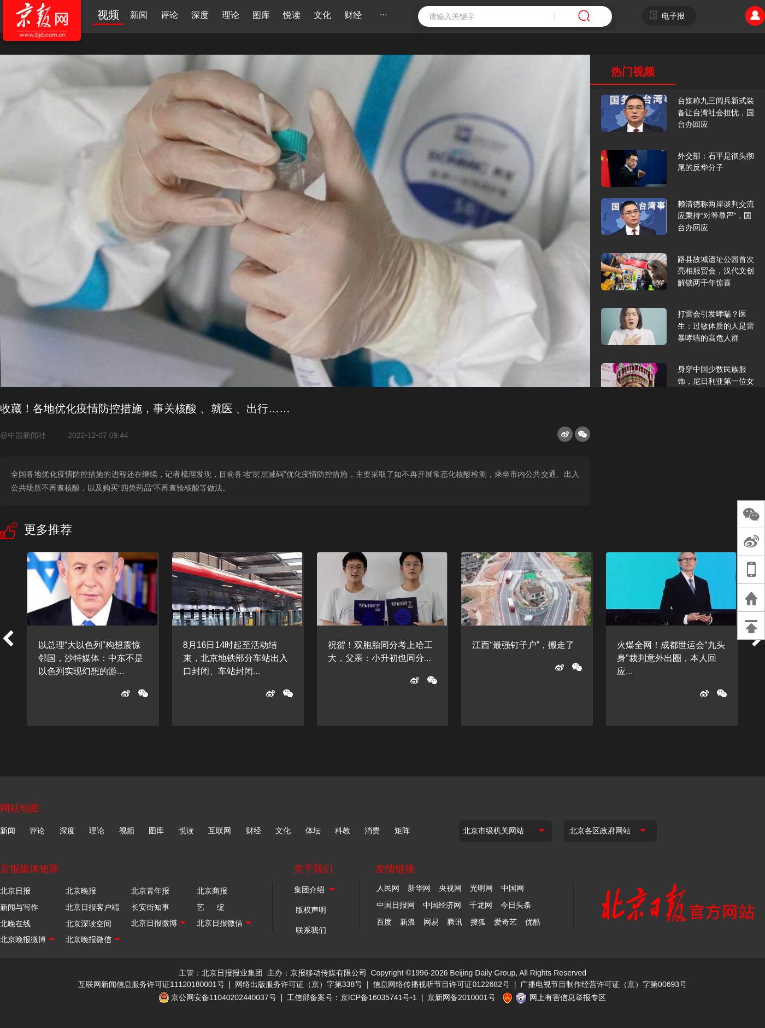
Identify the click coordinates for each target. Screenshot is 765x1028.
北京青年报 (150, 890)
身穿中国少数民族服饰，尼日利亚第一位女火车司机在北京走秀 (716, 381)
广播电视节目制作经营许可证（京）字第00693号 (603, 984)
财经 (353, 15)
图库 (261, 15)
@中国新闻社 (27, 435)
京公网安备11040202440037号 (223, 997)
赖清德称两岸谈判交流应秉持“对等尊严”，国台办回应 (716, 216)
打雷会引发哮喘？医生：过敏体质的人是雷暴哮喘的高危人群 (716, 325)
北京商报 (212, 890)
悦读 (292, 15)
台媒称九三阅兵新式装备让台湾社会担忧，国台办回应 (716, 112)
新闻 (139, 15)
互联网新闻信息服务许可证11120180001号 (151, 984)
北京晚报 (81, 890)
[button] (7, 639)
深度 (200, 15)
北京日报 (15, 890)
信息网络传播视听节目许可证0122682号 (441, 984)
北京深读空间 (88, 923)
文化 (322, 15)
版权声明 (311, 910)
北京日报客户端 (92, 907)
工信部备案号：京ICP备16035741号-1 (352, 997)
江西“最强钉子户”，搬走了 (523, 645)
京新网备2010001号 (461, 997)
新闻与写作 (19, 907)
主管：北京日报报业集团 (221, 972)
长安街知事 (150, 907)
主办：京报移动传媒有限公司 (317, 972)
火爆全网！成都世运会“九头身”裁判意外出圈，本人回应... (671, 658)
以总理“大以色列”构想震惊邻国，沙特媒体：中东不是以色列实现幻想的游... (90, 658)
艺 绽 (211, 907)
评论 (169, 15)
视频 (108, 15)
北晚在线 (15, 923)
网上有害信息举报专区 (567, 997)
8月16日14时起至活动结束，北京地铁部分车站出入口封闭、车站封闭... (235, 658)
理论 (230, 15)
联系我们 (311, 930)
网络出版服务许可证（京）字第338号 (298, 984)
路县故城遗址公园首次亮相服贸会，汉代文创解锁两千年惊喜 (716, 271)
